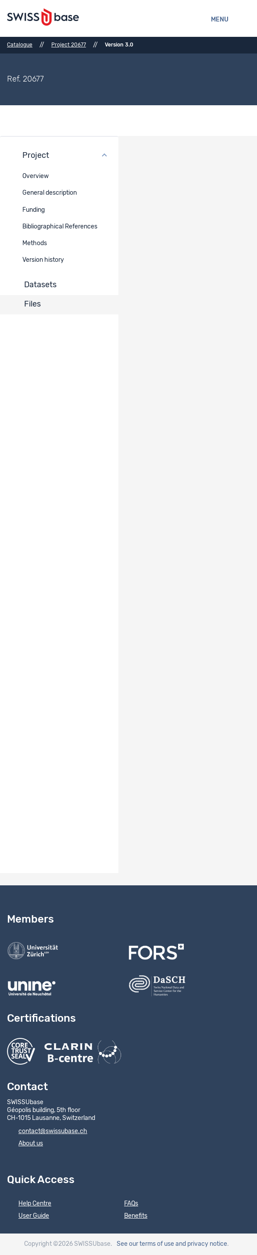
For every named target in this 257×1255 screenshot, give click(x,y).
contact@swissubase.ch (47, 1131)
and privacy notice (201, 1244)
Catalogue (19, 44)
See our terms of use (145, 1244)
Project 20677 (68, 44)
